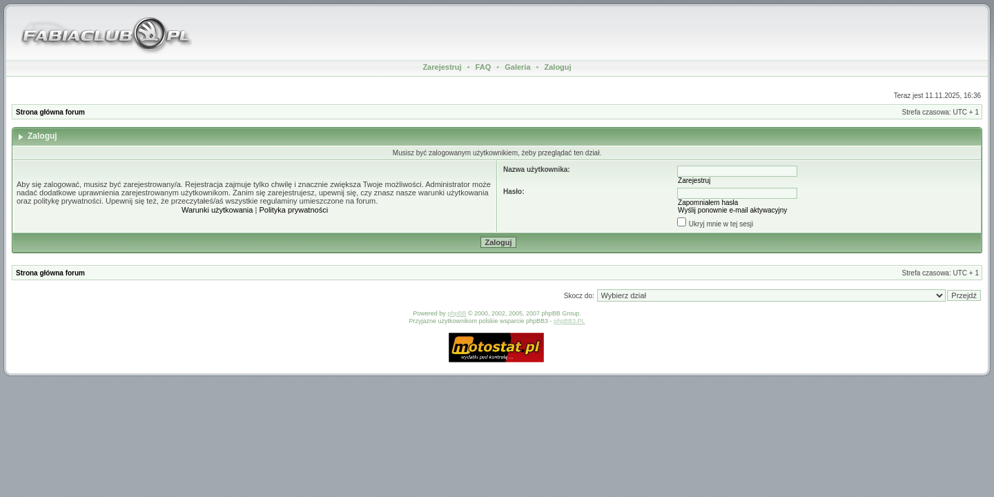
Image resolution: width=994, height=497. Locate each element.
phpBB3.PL (569, 321)
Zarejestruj (441, 67)
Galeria (517, 67)
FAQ (483, 67)
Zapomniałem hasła (708, 202)
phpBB (456, 313)
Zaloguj (557, 67)
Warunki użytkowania (217, 210)
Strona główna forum (50, 112)
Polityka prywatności (293, 210)
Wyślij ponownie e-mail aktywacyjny (732, 210)
